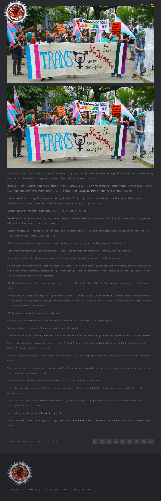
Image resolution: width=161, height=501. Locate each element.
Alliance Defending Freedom (95, 190)
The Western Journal (51, 413)
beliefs (60, 295)
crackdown (146, 335)
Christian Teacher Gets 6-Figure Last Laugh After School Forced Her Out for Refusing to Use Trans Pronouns (68, 420)
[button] (152, 5)
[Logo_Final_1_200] (19, 461)
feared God (55, 380)
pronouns (70, 203)
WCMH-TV (12, 218)
